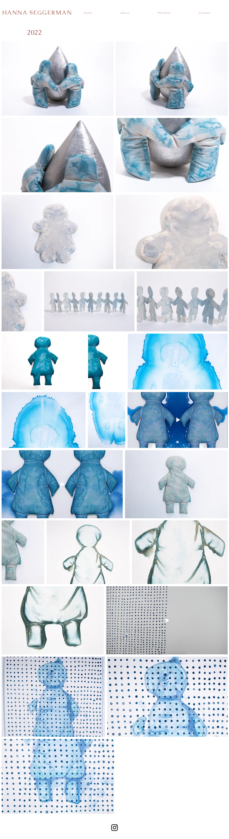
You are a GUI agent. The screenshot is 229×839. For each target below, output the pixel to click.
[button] (170, 13)
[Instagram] (114, 827)
